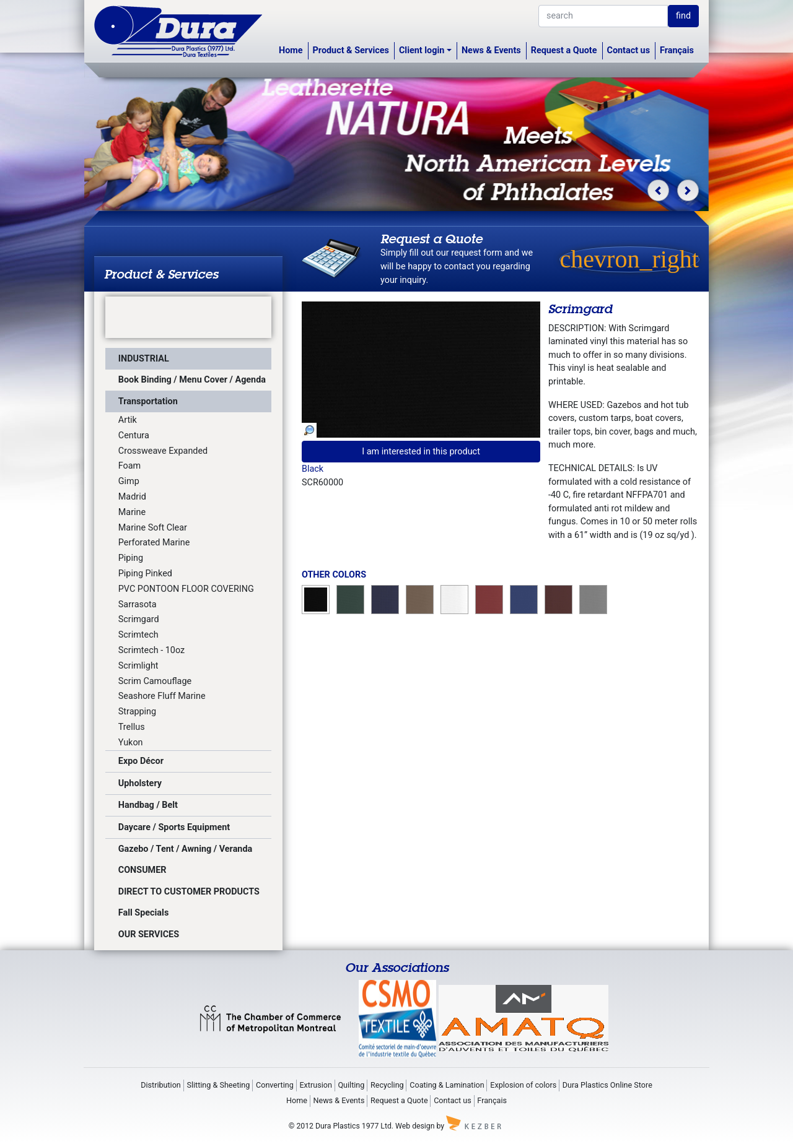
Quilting (351, 1085)
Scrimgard (138, 619)
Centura (133, 435)
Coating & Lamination (447, 1085)
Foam (129, 466)
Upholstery (140, 783)
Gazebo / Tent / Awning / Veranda (185, 849)
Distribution (161, 1085)
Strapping (137, 711)
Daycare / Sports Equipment (174, 827)
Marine (132, 512)
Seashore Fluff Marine (162, 696)
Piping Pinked (145, 573)
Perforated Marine (154, 542)
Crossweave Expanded (163, 451)
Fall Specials (143, 913)
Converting (275, 1085)
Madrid (132, 497)
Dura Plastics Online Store (607, 1085)
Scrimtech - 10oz (151, 650)
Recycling (387, 1085)
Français (677, 50)
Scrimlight (138, 666)
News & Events (491, 50)
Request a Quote (564, 50)
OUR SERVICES (148, 934)
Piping (130, 558)
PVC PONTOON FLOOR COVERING (186, 589)
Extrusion (315, 1085)
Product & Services (351, 50)
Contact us (629, 50)
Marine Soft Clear (152, 527)
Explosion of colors (523, 1085)
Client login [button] (421, 50)
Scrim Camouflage (154, 681)
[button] (658, 190)
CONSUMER (142, 870)
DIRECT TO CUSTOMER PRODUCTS (189, 891)
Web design (414, 1126)
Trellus (131, 727)
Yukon (130, 742)
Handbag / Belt (148, 805)
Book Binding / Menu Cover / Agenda (192, 380)
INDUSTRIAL (143, 358)
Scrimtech (138, 635)
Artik (127, 420)
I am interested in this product (421, 451)
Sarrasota (137, 604)
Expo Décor (141, 761)
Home (291, 50)
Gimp (128, 481)
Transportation (148, 401)
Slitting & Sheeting (218, 1085)
